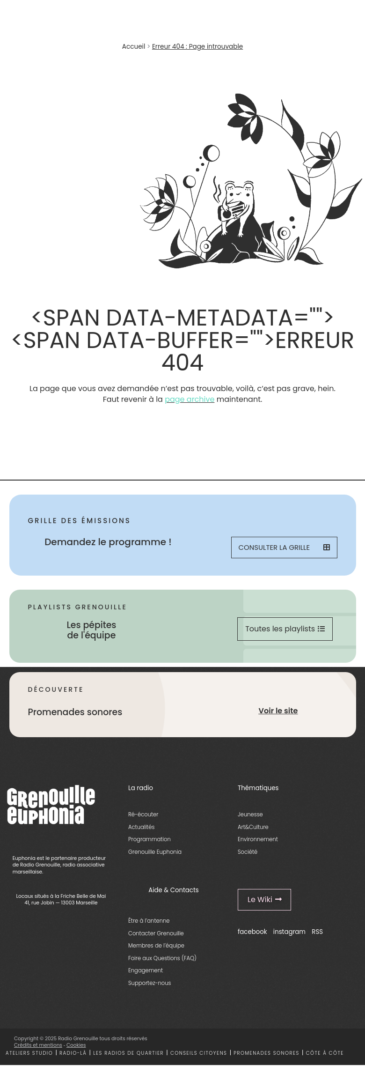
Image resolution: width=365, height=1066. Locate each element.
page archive (189, 399)
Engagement (145, 971)
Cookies (76, 1046)
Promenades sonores (266, 1054)
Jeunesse (250, 815)
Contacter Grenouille (156, 934)
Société (247, 852)
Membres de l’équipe (156, 946)
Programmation (149, 840)
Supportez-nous (149, 984)
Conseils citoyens (198, 1054)
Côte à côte (325, 1054)
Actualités (141, 827)
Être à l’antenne (149, 921)
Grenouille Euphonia (155, 852)
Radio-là (73, 1054)
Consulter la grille (284, 548)
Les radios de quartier (128, 1054)
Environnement (258, 840)
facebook (252, 932)
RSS (317, 932)
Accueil (133, 46)
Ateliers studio (29, 1054)
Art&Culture (253, 827)
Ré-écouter (143, 815)
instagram (289, 932)
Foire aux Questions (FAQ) (162, 959)
